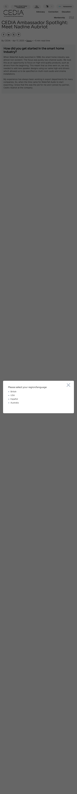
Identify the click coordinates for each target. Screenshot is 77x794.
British (13, 391)
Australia (15, 403)
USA (13, 395)
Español (14, 399)
